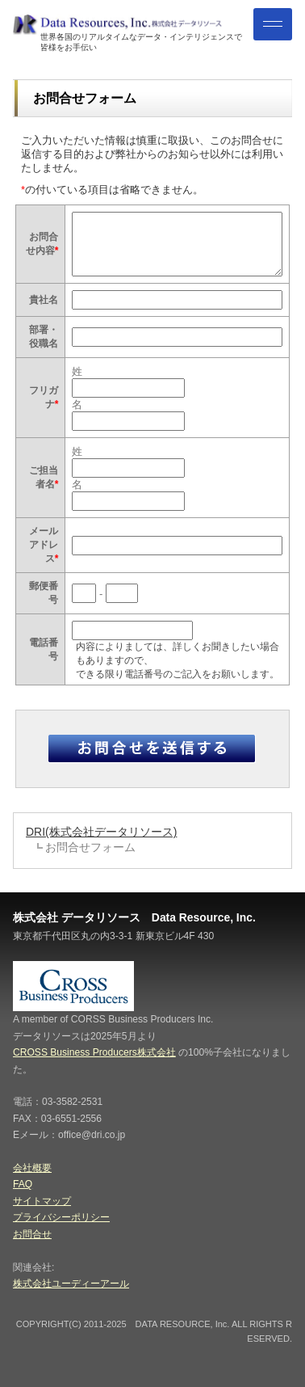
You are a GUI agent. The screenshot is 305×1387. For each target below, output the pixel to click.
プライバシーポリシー (61, 1217)
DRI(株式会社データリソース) (101, 831)
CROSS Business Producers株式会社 (94, 1052)
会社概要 (32, 1168)
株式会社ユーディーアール (71, 1283)
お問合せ (32, 1234)
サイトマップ (42, 1201)
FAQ (22, 1184)
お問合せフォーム (90, 847)
